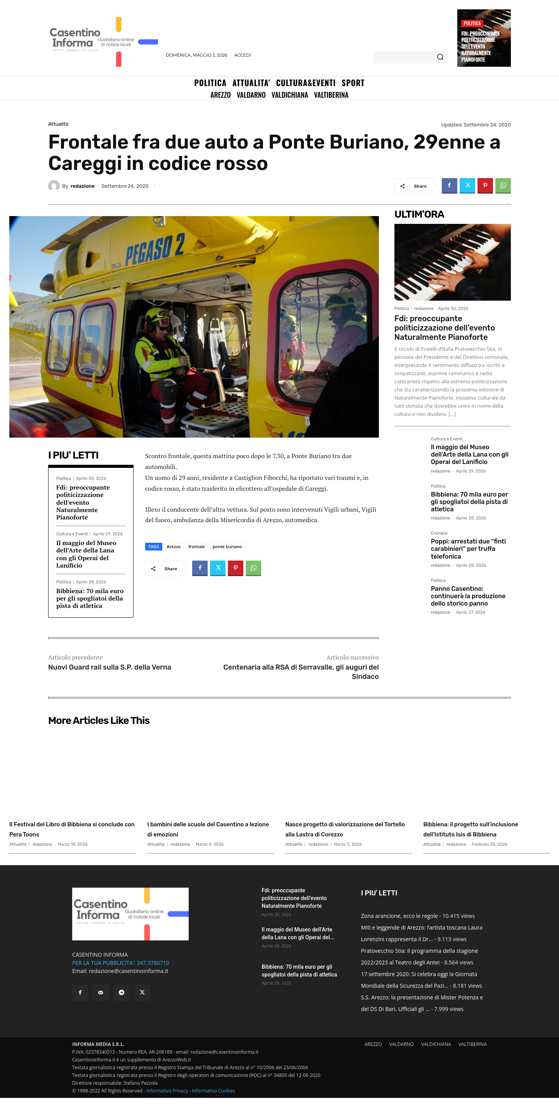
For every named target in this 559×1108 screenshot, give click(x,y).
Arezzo (174, 546)
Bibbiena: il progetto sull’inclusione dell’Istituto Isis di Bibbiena (485, 833)
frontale (196, 546)
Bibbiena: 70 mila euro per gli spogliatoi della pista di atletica (89, 598)
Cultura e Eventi (72, 534)
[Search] (440, 57)
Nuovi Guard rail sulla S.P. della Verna (109, 667)
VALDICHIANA (436, 1054)
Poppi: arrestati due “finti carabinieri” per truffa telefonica (468, 549)
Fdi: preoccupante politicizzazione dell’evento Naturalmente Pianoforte (480, 46)
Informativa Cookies (213, 1101)
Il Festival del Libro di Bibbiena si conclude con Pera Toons (71, 828)
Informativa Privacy (167, 1101)
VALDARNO (401, 1054)
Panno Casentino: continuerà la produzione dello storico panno (468, 596)
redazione (83, 186)
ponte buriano (227, 546)
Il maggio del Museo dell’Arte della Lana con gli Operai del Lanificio (86, 554)
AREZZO (373, 1054)
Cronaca (439, 533)
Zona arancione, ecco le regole (399, 926)
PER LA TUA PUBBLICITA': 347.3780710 (120, 972)
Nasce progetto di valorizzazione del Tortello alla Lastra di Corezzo (346, 833)
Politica (472, 23)
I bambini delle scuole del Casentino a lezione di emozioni (199, 833)
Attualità (58, 123)
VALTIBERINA (472, 1054)
